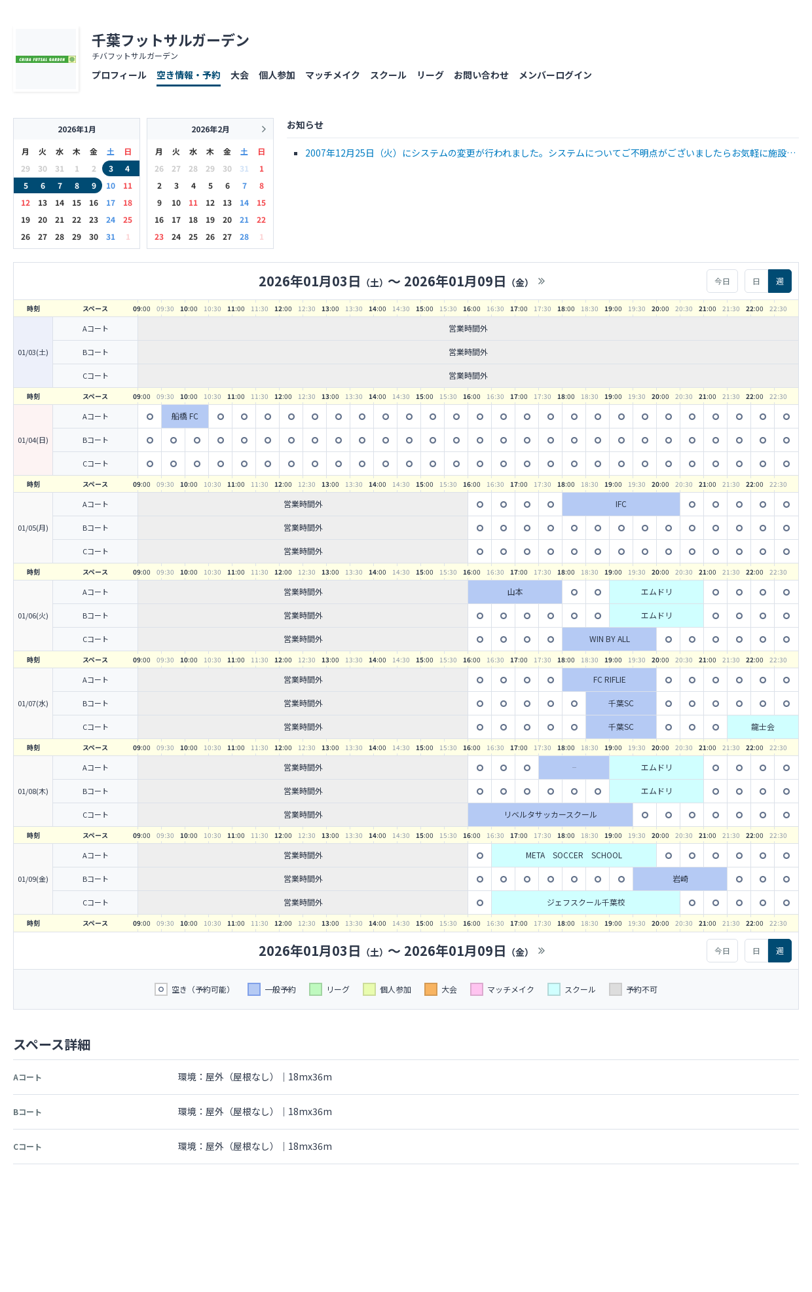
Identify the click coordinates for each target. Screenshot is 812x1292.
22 (76, 219)
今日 (722, 280)
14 (59, 202)
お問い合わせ (481, 74)
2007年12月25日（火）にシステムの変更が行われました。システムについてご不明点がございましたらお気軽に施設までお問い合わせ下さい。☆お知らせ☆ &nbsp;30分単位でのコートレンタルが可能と (550, 153)
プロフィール (119, 74)
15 (76, 202)
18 (127, 202)
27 (42, 236)
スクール (388, 74)
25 (127, 219)
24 (110, 219)
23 (93, 219)
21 (59, 219)
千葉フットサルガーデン (170, 39)
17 (110, 202)
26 (25, 236)
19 (25, 219)
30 (93, 236)
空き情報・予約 (189, 74)
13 (42, 202)
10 (110, 185)
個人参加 (277, 74)
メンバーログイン (555, 74)
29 (76, 236)
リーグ (430, 74)
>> (541, 281)
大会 (240, 74)
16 (93, 202)
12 (25, 202)
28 (59, 236)
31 (110, 236)
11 (127, 185)
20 (42, 219)
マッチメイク (332, 74)
